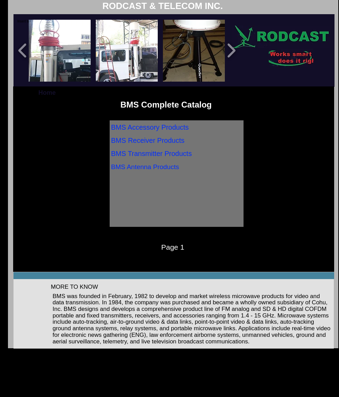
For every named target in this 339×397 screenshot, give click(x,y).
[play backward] (22, 50)
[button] (60, 51)
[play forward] (231, 50)
